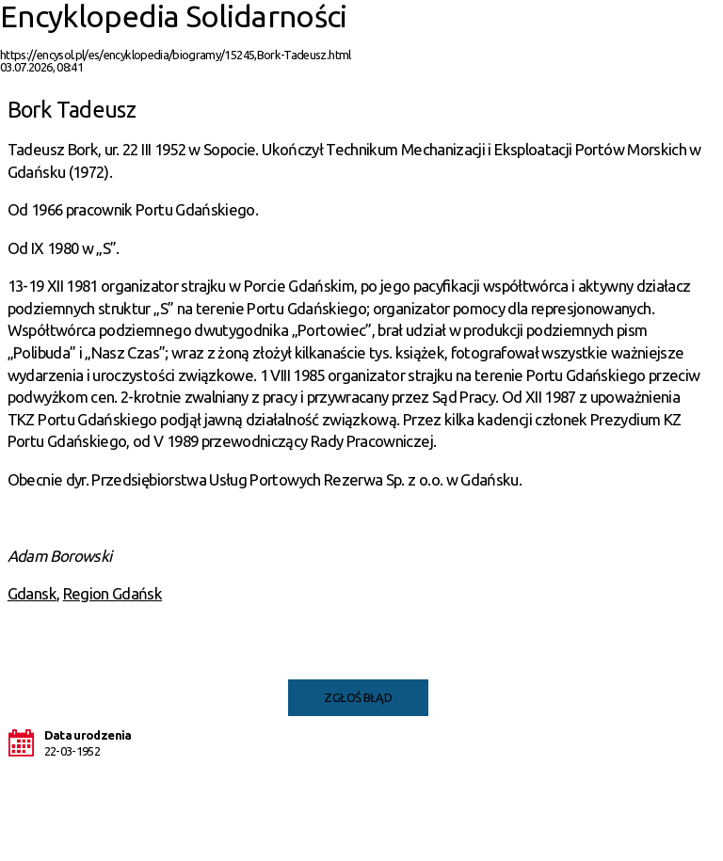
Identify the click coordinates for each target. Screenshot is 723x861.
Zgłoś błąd (358, 697)
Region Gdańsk (113, 593)
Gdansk (32, 593)
